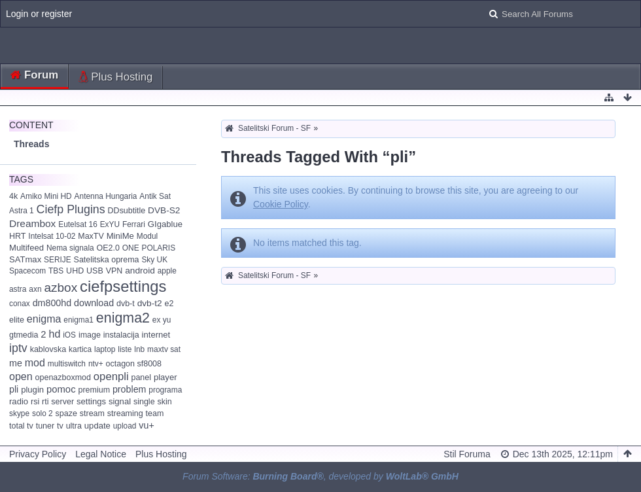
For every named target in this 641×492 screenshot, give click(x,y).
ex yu (161, 320)
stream (92, 413)
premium (94, 390)
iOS (69, 335)
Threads (31, 144)
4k (13, 196)
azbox (60, 287)
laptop (104, 349)
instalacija (121, 335)
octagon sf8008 (134, 363)
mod (35, 362)
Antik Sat (155, 196)
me (15, 363)
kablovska (48, 349)
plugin (32, 390)
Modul (147, 236)
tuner (45, 425)
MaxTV (91, 236)
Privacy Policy (37, 454)
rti (45, 401)
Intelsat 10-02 (51, 236)
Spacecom (27, 270)
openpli (111, 376)
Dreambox (32, 223)
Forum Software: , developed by (320, 476)
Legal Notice (100, 454)
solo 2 (42, 413)
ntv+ (95, 363)
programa (165, 390)
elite (16, 320)
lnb (139, 349)
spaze (66, 413)
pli (13, 389)
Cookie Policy (280, 204)
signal (120, 401)
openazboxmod (63, 377)
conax (19, 303)
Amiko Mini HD (46, 196)
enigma (44, 319)
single (144, 401)
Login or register (39, 14)
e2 (169, 303)
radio (18, 401)
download (94, 303)
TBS (55, 270)
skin (164, 401)
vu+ (146, 425)
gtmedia (23, 335)
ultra (74, 425)
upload (125, 425)
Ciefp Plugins (71, 209)
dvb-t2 (149, 303)
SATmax (25, 259)
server (62, 401)
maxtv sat (164, 349)
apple (167, 270)
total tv (21, 425)
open (21, 376)
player (165, 377)
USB (94, 270)
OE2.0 (108, 248)
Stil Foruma (467, 454)
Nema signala (70, 248)
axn (35, 289)
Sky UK (154, 259)
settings (91, 401)
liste (124, 349)
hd (54, 334)
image (89, 335)
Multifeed (26, 248)
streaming (125, 413)
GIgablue (165, 224)
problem (130, 389)
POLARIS (159, 248)
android (140, 270)
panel (141, 377)
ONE (130, 248)
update (97, 425)
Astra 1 (21, 210)
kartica (80, 349)
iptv (18, 348)
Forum (41, 75)
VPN (114, 270)
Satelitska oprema (106, 259)
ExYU (110, 224)
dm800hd (52, 303)
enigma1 (78, 320)
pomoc (61, 389)
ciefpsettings (123, 286)
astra (17, 289)
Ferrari (133, 224)
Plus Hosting (121, 77)
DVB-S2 (164, 210)
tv (60, 425)
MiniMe (120, 236)
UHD (75, 270)
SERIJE (57, 259)
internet (156, 335)
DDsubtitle (127, 210)
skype (19, 413)
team (155, 413)
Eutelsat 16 (77, 224)
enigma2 (123, 318)
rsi (35, 401)
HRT (17, 236)
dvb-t (125, 303)
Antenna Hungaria (106, 196)
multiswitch (67, 363)
